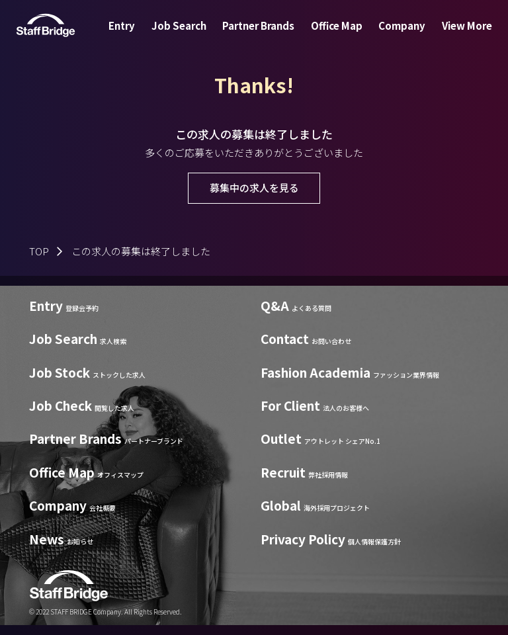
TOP (39, 251)
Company (393, 35)
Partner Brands (261, 35)
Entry (135, 35)
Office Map (334, 35)
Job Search (186, 35)
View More (454, 35)
